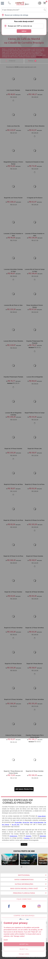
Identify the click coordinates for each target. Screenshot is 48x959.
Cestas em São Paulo (9, 862)
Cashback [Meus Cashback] (39, 3)
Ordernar (12, 61)
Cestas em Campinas (25, 862)
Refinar (32, 61)
